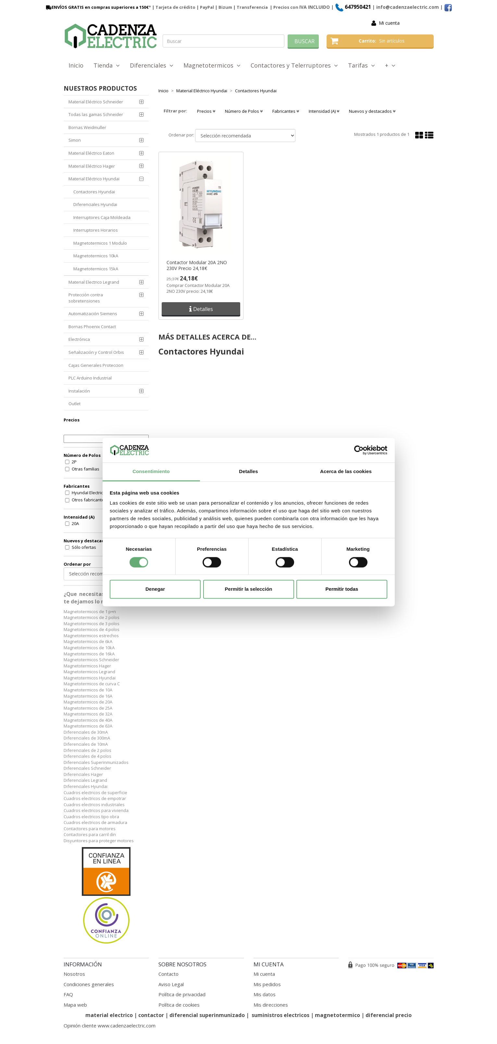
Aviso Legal (171, 984)
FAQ (68, 994)
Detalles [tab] (248, 471)
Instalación (79, 391)
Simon (74, 140)
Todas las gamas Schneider (95, 114)
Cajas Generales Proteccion (95, 365)
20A (75, 523)
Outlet (74, 403)
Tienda (106, 65)
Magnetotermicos (212, 65)
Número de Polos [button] (244, 111)
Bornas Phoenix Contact (92, 326)
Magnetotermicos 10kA (95, 256)
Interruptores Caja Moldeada (101, 217)
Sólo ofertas (84, 547)
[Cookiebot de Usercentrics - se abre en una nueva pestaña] (358, 450)
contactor (151, 1015)
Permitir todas (342, 589)
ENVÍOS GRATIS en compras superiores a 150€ (97, 7)
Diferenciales (151, 65)
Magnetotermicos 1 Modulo (100, 243)
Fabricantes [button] (285, 111)
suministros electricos (280, 1015)
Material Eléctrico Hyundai (93, 179)
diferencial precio (389, 1015)
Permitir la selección (248, 589)
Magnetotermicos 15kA (95, 269)
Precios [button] (206, 111)
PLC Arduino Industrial (90, 378)
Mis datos (265, 994)
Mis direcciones (271, 1004)
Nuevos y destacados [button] (372, 111)
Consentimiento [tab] (151, 471)
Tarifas (361, 65)
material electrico (109, 1015)
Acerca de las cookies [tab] (346, 471)
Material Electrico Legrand (93, 282)
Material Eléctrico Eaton (91, 153)
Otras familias (85, 469)
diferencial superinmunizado (207, 1015)
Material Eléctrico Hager (91, 166)
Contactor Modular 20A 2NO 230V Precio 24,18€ (197, 265)
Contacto (168, 974)
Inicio (75, 65)
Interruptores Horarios (95, 230)
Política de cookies (179, 1004)
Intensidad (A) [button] (324, 111)
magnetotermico (338, 1015)
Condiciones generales (89, 984)
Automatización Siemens (92, 313)
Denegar (155, 589)
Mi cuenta (389, 23)
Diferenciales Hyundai (95, 204)
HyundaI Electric (87, 493)
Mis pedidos (267, 984)
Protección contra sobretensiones (85, 298)
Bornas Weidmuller (87, 127)
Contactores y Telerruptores (294, 65)
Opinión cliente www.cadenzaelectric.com (109, 1025)
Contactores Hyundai (94, 192)
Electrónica (79, 339)
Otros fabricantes (89, 500)
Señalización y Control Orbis (96, 352)
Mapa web (75, 1004)
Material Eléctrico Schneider (95, 102)
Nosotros (74, 974)
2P (74, 462)
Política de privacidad (181, 994)
